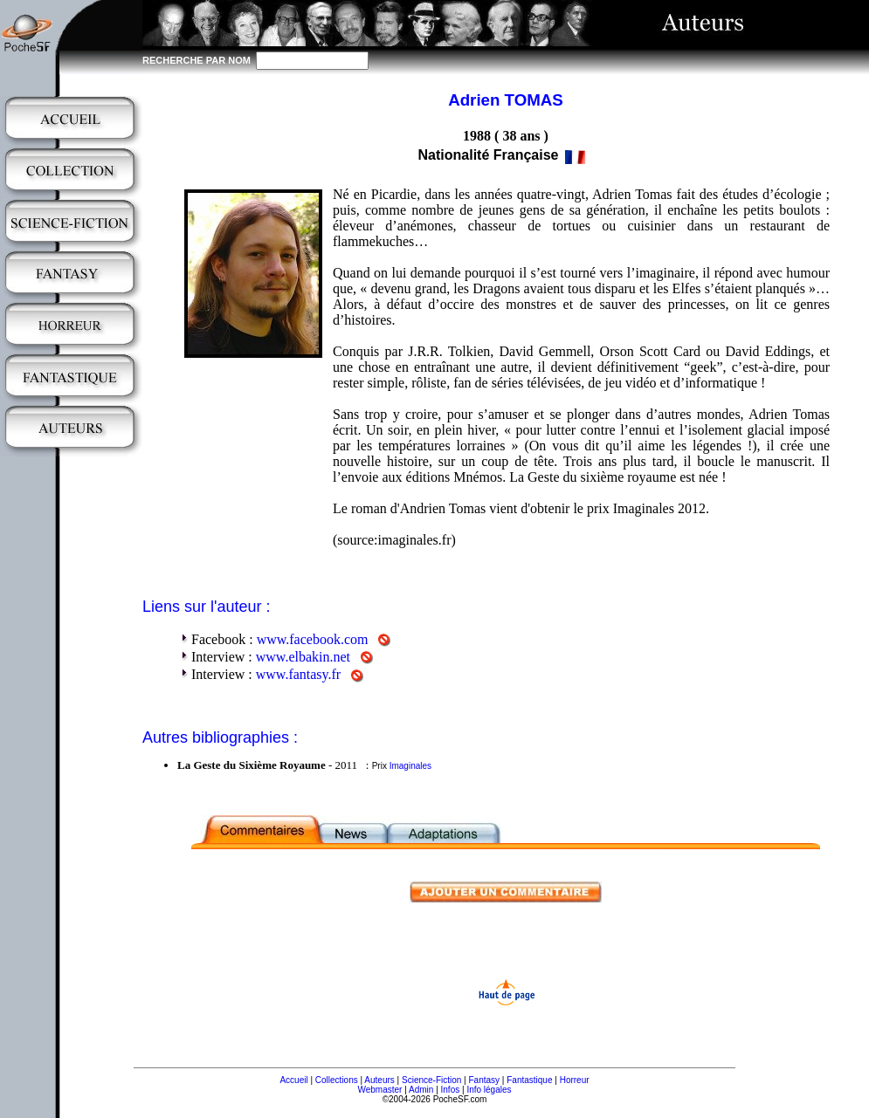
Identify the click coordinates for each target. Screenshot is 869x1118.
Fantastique (529, 1080)
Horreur (575, 1080)
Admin (421, 1089)
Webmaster (379, 1089)
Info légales (488, 1089)
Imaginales (410, 766)
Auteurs (379, 1080)
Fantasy (484, 1080)
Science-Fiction (431, 1080)
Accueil (293, 1080)
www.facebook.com (313, 639)
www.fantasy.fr (298, 674)
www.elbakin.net (303, 656)
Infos (450, 1089)
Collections (336, 1080)
